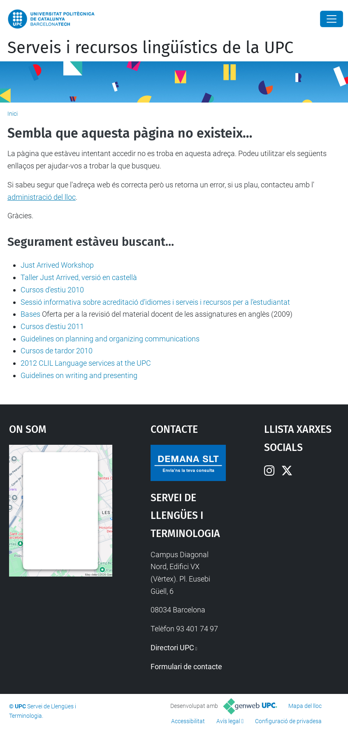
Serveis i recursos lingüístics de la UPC (150, 48)
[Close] (331, 19)
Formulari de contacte (186, 666)
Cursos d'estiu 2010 (52, 289)
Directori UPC (172, 647)
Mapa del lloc (305, 706)
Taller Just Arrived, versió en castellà (79, 277)
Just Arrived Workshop (57, 265)
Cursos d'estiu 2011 (52, 326)
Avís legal (228, 721)
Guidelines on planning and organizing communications (110, 338)
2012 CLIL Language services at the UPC (86, 363)
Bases (30, 314)
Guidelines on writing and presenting (79, 375)
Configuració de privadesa (288, 721)
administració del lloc (41, 197)
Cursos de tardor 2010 (57, 350)
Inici (12, 113)
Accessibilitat (188, 721)
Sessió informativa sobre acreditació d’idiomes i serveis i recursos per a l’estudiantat (155, 302)
